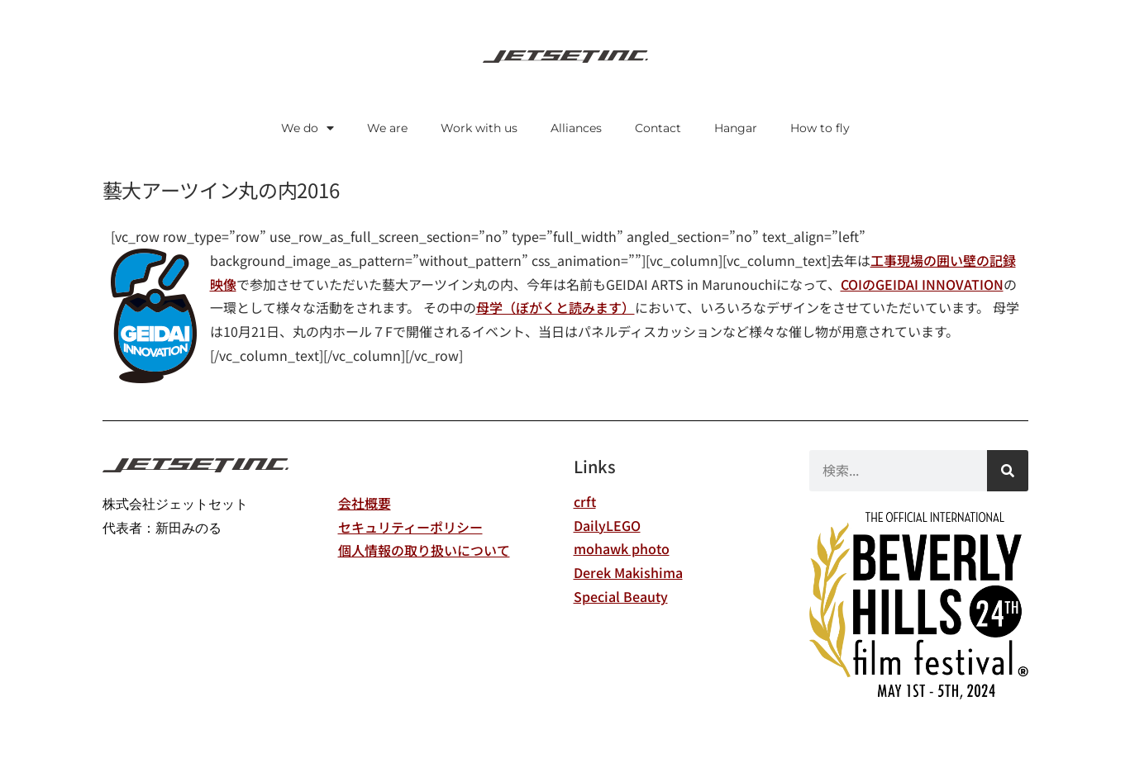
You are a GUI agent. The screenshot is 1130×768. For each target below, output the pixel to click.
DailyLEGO (607, 525)
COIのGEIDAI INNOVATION (922, 284)
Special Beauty (621, 596)
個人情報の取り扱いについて (424, 550)
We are (387, 128)
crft (585, 501)
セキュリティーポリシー (410, 527)
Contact (658, 128)
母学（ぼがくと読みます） (555, 307)
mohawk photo (622, 548)
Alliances (576, 128)
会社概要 (364, 503)
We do (307, 128)
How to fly (820, 128)
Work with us (479, 128)
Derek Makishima (628, 572)
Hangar (735, 128)
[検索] (1007, 470)
